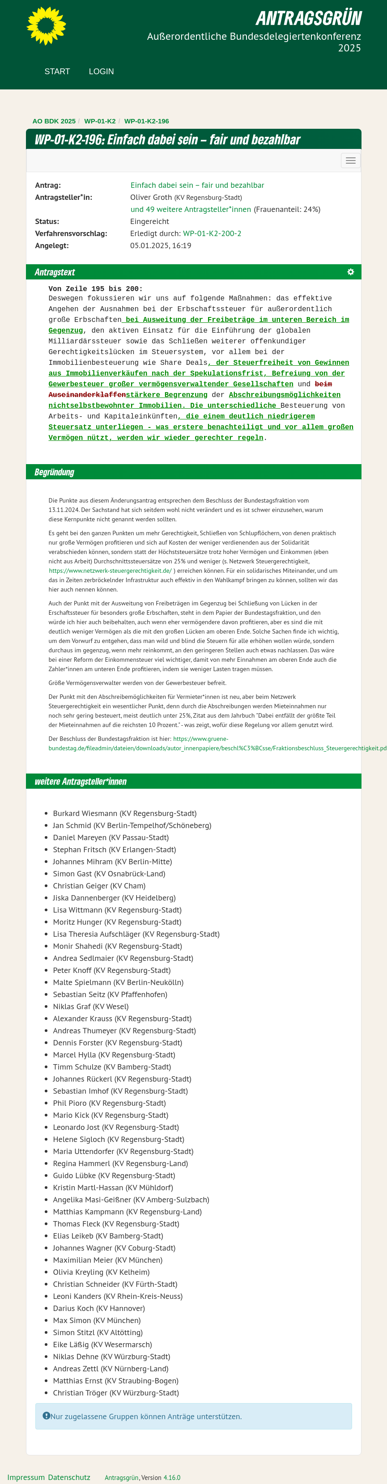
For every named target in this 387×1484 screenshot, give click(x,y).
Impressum (26, 1477)
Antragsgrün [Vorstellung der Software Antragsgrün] (121, 1477)
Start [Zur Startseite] (57, 71)
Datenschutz (69, 1477)
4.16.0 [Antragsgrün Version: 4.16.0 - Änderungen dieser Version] (172, 1477)
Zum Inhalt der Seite (40, 22)
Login (101, 71)
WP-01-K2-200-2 (212, 233)
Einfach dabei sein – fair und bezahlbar (197, 185)
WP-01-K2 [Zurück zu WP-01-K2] (100, 121)
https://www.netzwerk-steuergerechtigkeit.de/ (110, 571)
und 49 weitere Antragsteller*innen (191, 209)
